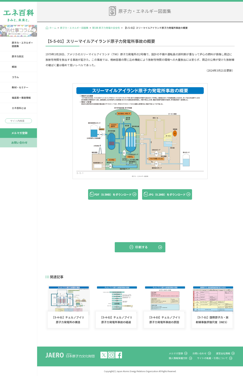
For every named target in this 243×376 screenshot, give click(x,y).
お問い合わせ (19, 142)
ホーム (52, 27)
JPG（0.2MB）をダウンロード (167, 194)
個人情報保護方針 (178, 358)
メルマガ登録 (19, 133)
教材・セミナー (20, 87)
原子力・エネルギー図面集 (22, 44)
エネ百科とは (19, 108)
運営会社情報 (223, 353)
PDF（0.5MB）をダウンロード (113, 194)
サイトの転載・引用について (212, 358)
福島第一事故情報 (21, 97)
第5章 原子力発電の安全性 (106, 27)
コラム (15, 77)
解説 (14, 66)
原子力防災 (18, 56)
